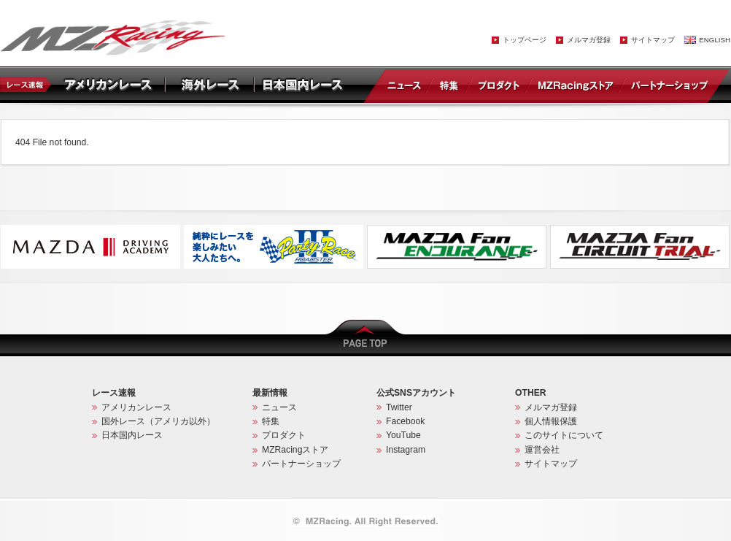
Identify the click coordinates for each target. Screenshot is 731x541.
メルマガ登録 (589, 40)
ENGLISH (714, 40)
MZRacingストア (575, 84)
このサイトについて (564, 435)
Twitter (399, 407)
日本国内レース (132, 435)
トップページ (524, 40)
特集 (449, 84)
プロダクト (499, 84)
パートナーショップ (669, 84)
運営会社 (542, 450)
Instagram (405, 450)
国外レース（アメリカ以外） (158, 421)
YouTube (403, 435)
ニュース (407, 84)
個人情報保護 (551, 421)
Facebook (405, 421)
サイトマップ (653, 40)
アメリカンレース (136, 407)
